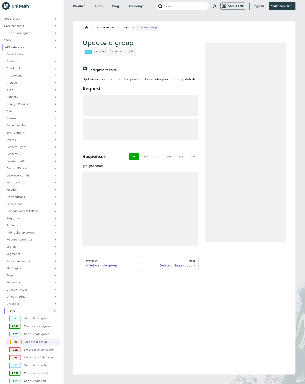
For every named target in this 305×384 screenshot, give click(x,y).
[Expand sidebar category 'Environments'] (55, 133)
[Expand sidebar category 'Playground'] (55, 218)
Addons (12, 61)
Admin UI (13, 68)
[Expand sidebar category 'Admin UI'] (55, 68)
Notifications (16, 197)
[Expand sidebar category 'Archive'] (55, 83)
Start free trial (282, 6)
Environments (16, 132)
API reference (14, 47)
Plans (98, 6)
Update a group (36, 342)
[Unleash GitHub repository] (232, 6)
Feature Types (16, 147)
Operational (15, 204)
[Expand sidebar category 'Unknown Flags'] (55, 289)
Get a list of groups (37, 318)
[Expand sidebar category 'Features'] (55, 154)
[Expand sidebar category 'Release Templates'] (55, 239)
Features (13, 154)
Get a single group (37, 334)
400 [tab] (146, 156)
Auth (10, 90)
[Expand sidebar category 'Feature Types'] (55, 147)
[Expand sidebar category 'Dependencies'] (55, 125)
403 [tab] (169, 156)
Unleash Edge (16, 296)
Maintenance (16, 182)
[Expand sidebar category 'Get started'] (55, 19)
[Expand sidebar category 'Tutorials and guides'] (55, 33)
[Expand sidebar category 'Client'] (55, 111)
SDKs (7, 40)
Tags (10, 275)
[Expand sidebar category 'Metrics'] (55, 190)
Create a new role (36, 373)
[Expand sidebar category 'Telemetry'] (55, 282)
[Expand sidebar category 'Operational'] (55, 204)
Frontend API (16, 161)
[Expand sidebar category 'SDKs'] (55, 40)
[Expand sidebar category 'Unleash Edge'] (55, 297)
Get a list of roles (36, 365)
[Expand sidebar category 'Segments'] (55, 254)
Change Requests (18, 104)
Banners (12, 97)
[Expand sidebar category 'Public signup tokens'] (55, 232)
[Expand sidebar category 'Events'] (55, 140)
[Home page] (86, 28)
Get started (12, 18)
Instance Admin (18, 175)
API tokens (14, 75)
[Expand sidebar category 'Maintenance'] (55, 182)
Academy (136, 6)
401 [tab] (157, 156)
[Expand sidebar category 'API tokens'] (55, 75)
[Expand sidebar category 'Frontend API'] (55, 161)
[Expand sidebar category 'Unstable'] (55, 304)
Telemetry (14, 282)
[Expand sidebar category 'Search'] (55, 247)
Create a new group (37, 326)
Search (11, 247)
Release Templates (20, 239)
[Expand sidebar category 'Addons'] (55, 61)
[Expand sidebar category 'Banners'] (55, 97)
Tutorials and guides (18, 33)
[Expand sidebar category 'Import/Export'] (55, 168)
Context (12, 118)
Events (11, 140)
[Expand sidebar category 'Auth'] (55, 90)
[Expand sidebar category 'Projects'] (55, 225)
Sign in (259, 6)
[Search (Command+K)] (182, 6)
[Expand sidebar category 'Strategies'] (55, 268)
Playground (14, 218)
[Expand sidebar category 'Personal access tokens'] (55, 211)
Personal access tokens (22, 211)
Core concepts (14, 26)
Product (79, 6)
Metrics (12, 189)
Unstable (13, 304)
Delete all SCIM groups (40, 357)
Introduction (16, 54)
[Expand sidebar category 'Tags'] (55, 275)
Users (11, 311)
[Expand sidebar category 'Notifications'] (55, 197)
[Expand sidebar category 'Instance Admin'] (55, 175)
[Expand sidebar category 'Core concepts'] (55, 26)
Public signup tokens (21, 232)
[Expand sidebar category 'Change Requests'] (55, 104)
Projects (12, 225)
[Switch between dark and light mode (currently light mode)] (215, 6)
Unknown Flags (17, 289)
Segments (13, 254)
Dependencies (16, 125)
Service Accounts (18, 261)
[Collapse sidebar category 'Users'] (55, 311)
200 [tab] (134, 156)
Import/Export (17, 168)
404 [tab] (181, 156)
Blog (115, 6)
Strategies (14, 268)
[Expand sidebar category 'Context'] (55, 118)
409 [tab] (192, 156)
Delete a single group (39, 349)
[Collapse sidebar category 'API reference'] (55, 47)
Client (11, 111)
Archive (12, 83)
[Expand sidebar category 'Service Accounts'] (55, 261)
